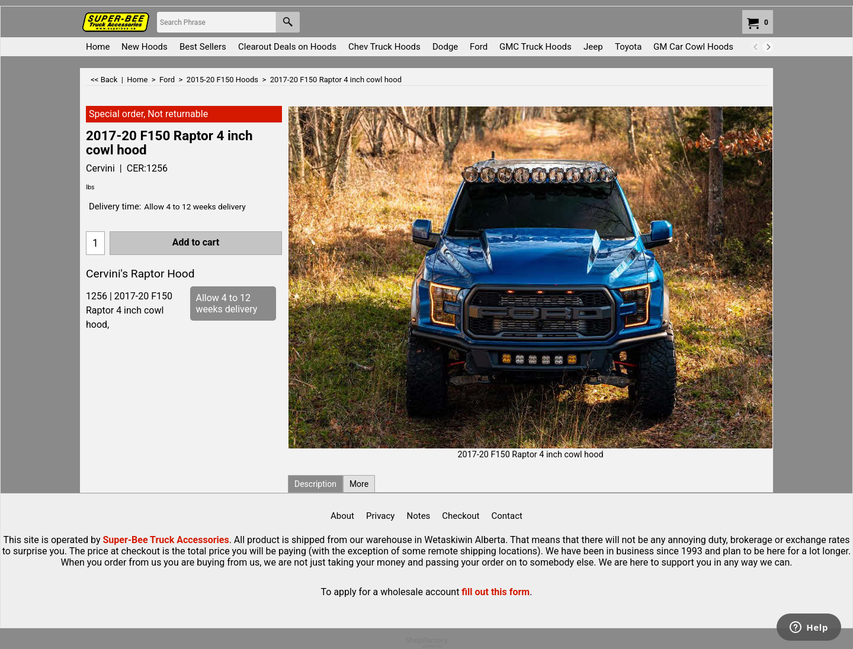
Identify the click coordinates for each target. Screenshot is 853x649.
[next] (767, 46)
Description (315, 484)
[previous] (756, 46)
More (358, 484)
